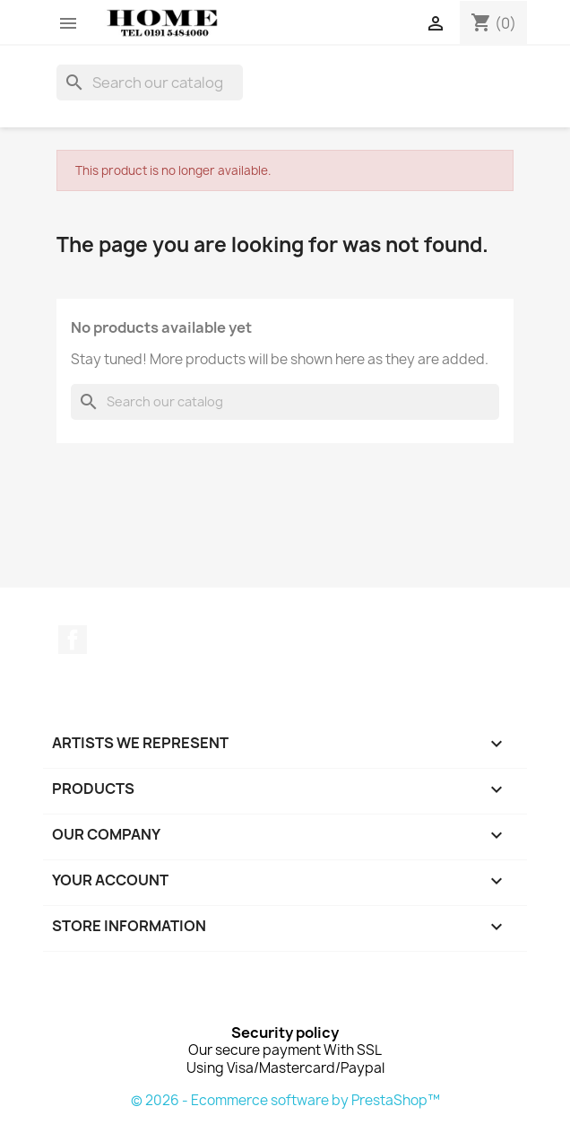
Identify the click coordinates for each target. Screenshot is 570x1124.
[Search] (149, 82)
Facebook (72, 639)
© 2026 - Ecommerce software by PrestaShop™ (285, 1100)
